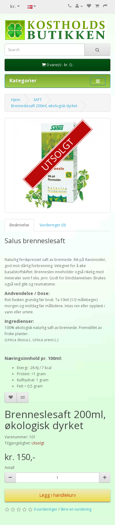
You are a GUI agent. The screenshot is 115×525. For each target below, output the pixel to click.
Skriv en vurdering (75, 509)
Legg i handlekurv (57, 495)
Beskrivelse (19, 225)
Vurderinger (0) (53, 225)
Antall (9, 467)
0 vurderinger (45, 509)
